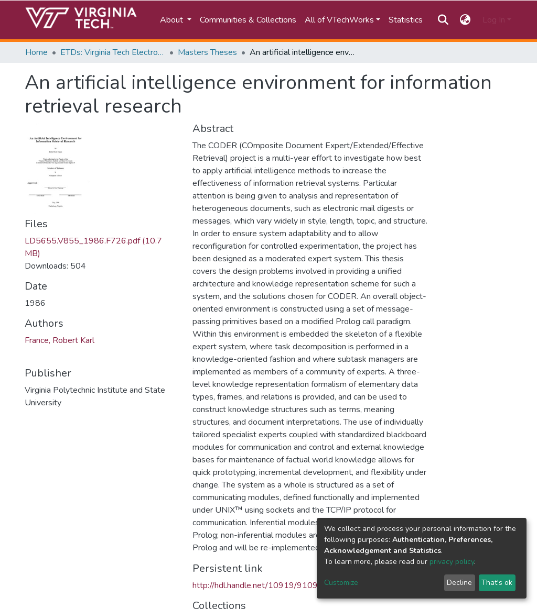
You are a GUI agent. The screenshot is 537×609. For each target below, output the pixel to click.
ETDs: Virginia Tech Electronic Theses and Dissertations (112, 52)
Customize (341, 583)
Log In (493, 20)
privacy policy (451, 562)
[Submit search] (442, 20)
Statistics (406, 20)
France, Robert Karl (59, 340)
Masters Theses (207, 52)
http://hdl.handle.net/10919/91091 (257, 585)
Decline (459, 583)
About (172, 20)
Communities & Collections (248, 20)
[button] (465, 20)
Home (36, 52)
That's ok (496, 583)
